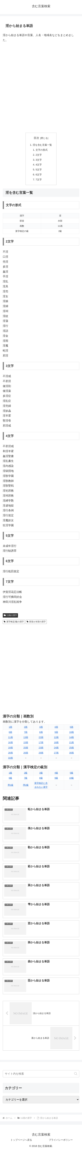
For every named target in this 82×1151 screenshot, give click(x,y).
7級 (25, 778)
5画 (71, 727)
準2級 (26, 785)
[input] (41, 1073)
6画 (10, 732)
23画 (41, 747)
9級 (56, 778)
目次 (36, 137)
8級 (41, 778)
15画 (25, 742)
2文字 (39, 154)
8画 (41, 732)
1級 (10, 773)
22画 (41, 737)
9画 (56, 732)
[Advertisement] (41, 88)
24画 (56, 747)
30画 (71, 752)
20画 (25, 747)
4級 (56, 773)
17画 (41, 742)
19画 (10, 747)
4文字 (39, 164)
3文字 (39, 159)
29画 (41, 752)
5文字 (39, 169)
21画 (71, 742)
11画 (10, 737)
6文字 (39, 174)
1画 (10, 727)
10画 (71, 732)
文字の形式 (42, 149)
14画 (71, 737)
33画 (10, 758)
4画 (56, 727)
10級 (71, 778)
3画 (41, 727)
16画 (10, 742)
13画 (25, 737)
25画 (71, 747)
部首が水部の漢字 (36, 621)
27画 (56, 752)
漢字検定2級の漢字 (14, 621)
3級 (41, 773)
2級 (25, 773)
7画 (25, 732)
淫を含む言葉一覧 (42, 144)
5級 (71, 773)
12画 (56, 737)
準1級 (10, 785)
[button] (76, 1074)
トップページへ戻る (21, 1139)
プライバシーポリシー (61, 1139)
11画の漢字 (10, 615)
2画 (25, 727)
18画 (56, 742)
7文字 (39, 179)
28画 (10, 752)
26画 (25, 752)
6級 (10, 778)
